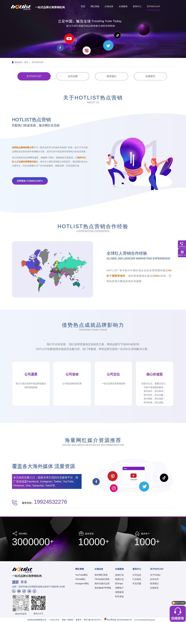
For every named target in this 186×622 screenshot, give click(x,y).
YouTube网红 (81, 575)
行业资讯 (137, 579)
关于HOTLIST (153, 6)
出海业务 (109, 6)
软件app (119, 583)
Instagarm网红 (82, 583)
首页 (83, 6)
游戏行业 (119, 575)
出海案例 (123, 6)
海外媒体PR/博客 (103, 588)
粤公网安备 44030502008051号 (118, 620)
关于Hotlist (155, 575)
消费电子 (119, 588)
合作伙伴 (154, 579)
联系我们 (111, 76)
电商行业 (119, 579)
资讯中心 (137, 6)
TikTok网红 (80, 579)
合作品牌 (73, 76)
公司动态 (137, 575)
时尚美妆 (119, 596)
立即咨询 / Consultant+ (30, 181)
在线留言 (150, 76)
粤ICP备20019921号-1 (92, 620)
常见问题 (137, 583)
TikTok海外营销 (102, 579)
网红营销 (95, 6)
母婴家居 (119, 592)
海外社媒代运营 (102, 583)
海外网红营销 (101, 575)
